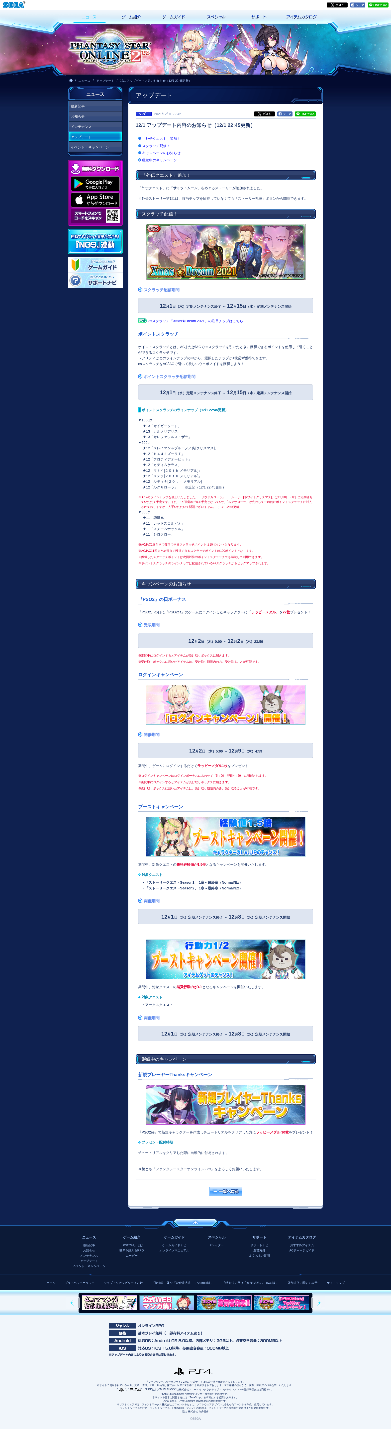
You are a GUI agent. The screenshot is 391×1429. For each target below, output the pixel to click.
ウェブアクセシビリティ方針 (123, 1282)
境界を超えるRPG (131, 1250)
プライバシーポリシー (80, 1282)
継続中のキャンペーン (159, 160)
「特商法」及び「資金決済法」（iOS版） (250, 1282)
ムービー (132, 1255)
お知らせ (78, 116)
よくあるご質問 (259, 1255)
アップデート (105, 81)
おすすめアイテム (302, 1245)
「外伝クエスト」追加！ (161, 139)
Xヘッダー (217, 1245)
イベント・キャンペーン (90, 147)
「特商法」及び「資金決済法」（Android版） (182, 1282)
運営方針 (259, 1250)
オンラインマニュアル (174, 1250)
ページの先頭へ (195, 1222)
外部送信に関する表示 (302, 1282)
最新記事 (78, 106)
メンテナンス (81, 127)
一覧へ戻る (225, 1191)
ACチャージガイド (301, 1250)
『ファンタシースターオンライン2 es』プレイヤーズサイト (109, 49)
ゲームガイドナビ (174, 1245)
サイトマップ (336, 1282)
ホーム (50, 1282)
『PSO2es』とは (131, 1245)
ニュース (84, 81)
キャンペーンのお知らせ (161, 153)
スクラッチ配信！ (156, 146)
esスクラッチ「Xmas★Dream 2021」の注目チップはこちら (195, 321)
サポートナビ (259, 1245)
